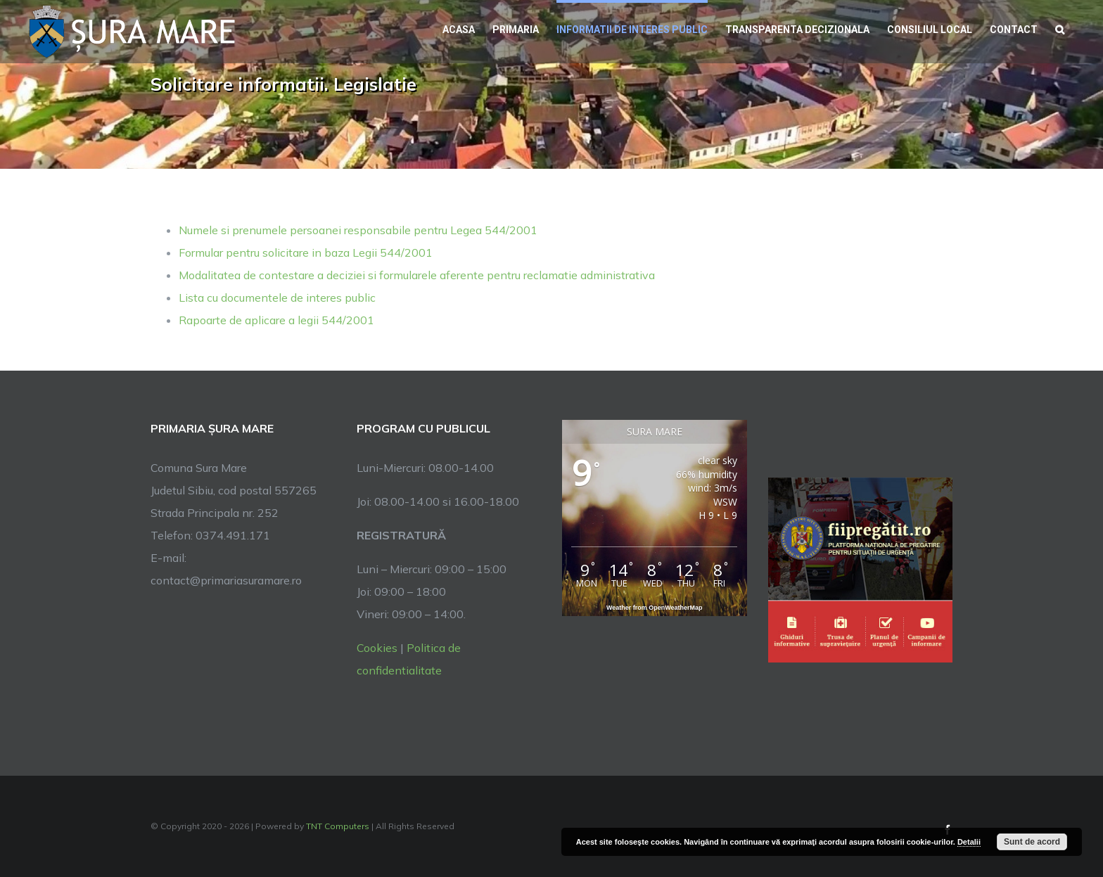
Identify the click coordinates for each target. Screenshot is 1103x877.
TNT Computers (337, 826)
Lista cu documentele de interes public (277, 297)
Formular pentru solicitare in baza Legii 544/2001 (306, 252)
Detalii (969, 842)
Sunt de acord (1032, 842)
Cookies (377, 648)
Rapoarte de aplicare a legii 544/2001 (276, 320)
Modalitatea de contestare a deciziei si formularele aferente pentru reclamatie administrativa (417, 275)
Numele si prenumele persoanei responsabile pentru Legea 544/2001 (358, 230)
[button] (1059, 28)
